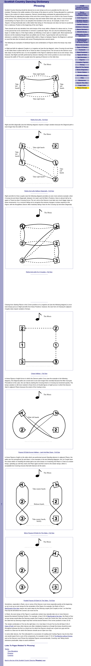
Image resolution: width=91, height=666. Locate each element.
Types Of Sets (82, 55)
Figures (82, 60)
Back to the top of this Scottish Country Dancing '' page (25, 660)
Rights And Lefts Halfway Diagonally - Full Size (39, 191)
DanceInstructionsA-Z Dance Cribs (82, 13)
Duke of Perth (9, 626)
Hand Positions (82, 52)
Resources (82, 80)
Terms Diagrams (82, 69)
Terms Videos (82, 72)
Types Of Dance (82, 47)
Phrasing (10, 653)
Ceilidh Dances (82, 24)
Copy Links (82, 85)
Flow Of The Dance (82, 67)
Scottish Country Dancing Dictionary (26, 1)
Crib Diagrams (82, 18)
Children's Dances (82, 27)
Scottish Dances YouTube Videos (82, 21)
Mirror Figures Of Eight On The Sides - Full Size (39, 533)
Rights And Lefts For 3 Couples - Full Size (39, 272)
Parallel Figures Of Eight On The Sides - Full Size (39, 600)
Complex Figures (82, 62)
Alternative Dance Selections (82, 35)
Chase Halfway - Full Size (39, 373)
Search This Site (82, 83)
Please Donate (82, 88)
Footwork (82, 50)
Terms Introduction (82, 45)
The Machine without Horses (63, 636)
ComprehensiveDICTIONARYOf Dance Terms (82, 40)
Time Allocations (13, 651)
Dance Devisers (82, 29)
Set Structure (82, 57)
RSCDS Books (82, 32)
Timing (7, 649)
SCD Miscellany (82, 75)
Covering (10, 655)
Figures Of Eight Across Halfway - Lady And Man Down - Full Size (39, 452)
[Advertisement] (39, 288)
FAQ (82, 78)
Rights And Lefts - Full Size (39, 119)
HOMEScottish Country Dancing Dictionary (82, 7)
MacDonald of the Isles (12, 608)
